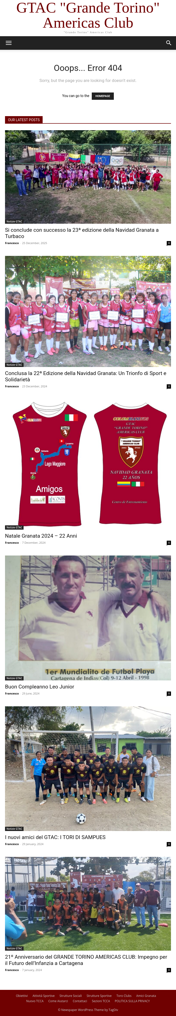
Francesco (12, 243)
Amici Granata (146, 996)
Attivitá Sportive (44, 996)
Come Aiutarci (58, 1001)
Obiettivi (22, 996)
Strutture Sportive (99, 996)
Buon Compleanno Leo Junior (39, 687)
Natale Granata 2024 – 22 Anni (41, 536)
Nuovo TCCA (34, 1001)
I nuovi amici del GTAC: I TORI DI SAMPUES (55, 837)
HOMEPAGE (103, 96)
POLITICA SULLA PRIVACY (132, 1001)
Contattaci (80, 1001)
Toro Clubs (123, 996)
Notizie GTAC (14, 221)
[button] (9, 43)
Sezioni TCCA (101, 1001)
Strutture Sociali (70, 996)
